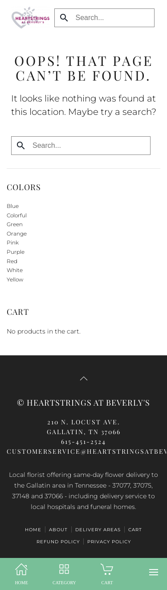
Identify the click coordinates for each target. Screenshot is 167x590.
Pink (13, 242)
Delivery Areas (98, 530)
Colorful (17, 215)
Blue (13, 206)
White (15, 270)
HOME (33, 530)
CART (135, 530)
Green (15, 224)
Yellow (15, 279)
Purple (15, 251)
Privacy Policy (109, 542)
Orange (17, 233)
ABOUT (58, 530)
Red (12, 261)
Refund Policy (58, 542)
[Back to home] (28, 18)
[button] (153, 572)
